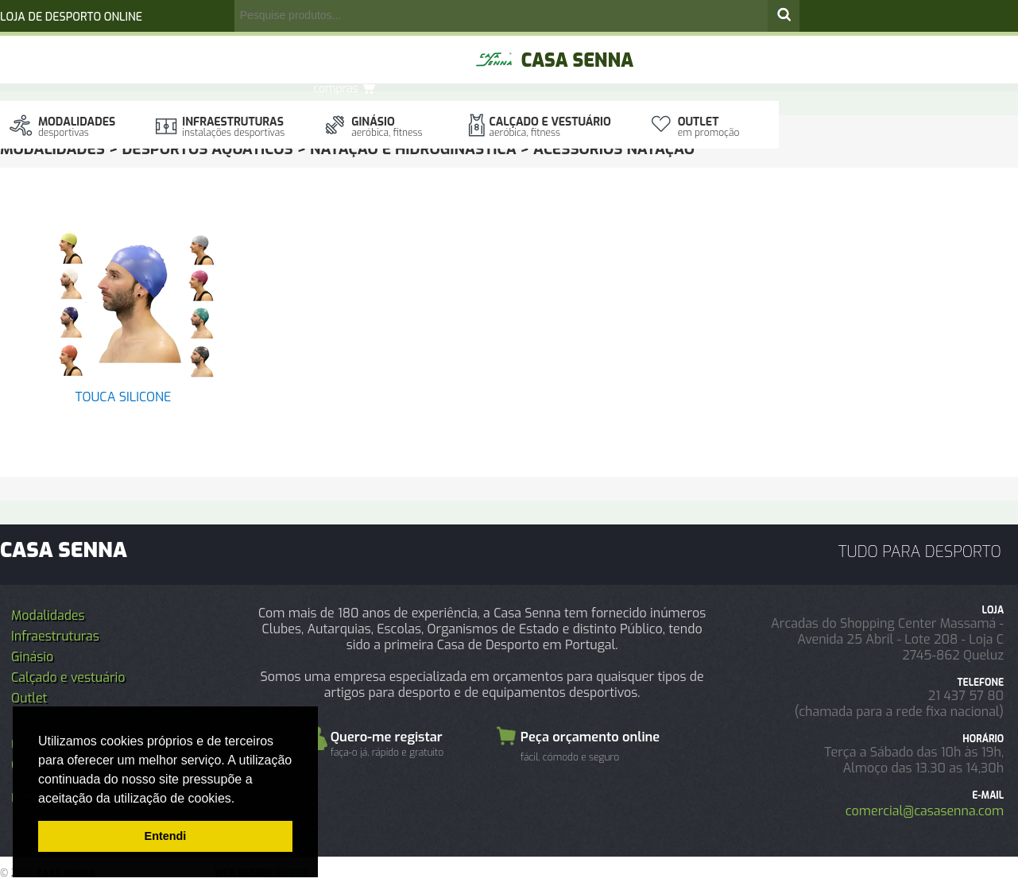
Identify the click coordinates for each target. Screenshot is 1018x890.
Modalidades (76, 126)
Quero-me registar (387, 743)
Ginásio (386, 126)
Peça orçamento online (590, 748)
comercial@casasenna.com (925, 811)
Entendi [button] (166, 836)
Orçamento (415, 47)
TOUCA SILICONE (123, 397)
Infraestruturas (233, 126)
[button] (240, 799)
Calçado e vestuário (550, 126)
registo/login (292, 48)
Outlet (709, 126)
